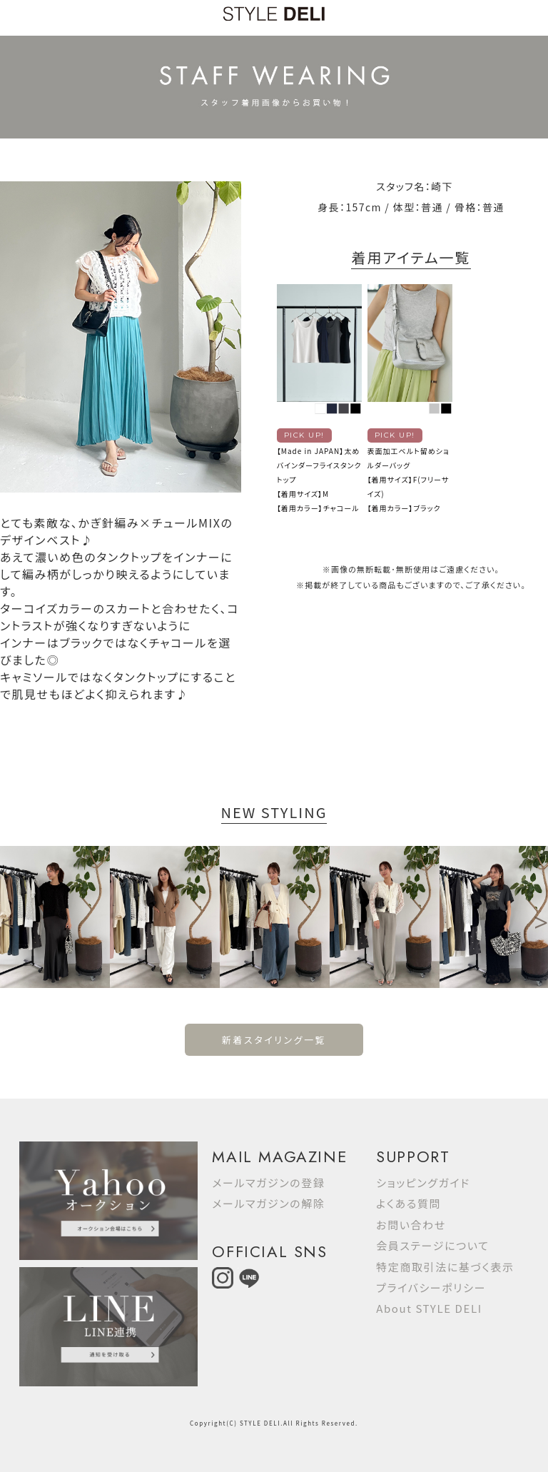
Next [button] (541, 916)
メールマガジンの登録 (268, 1182)
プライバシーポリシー (431, 1287)
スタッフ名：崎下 (414, 186)
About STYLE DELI (429, 1308)
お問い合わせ (411, 1224)
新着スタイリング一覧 (274, 1040)
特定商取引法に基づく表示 (445, 1266)
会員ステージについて (432, 1245)
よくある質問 (408, 1203)
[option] (55, 917)
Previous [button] (7, 916)
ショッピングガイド (423, 1182)
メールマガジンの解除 (268, 1203)
